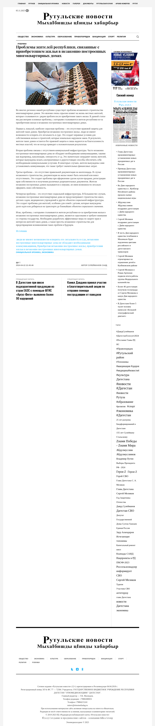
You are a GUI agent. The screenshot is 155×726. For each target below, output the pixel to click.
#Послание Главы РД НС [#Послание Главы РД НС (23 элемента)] (125, 342)
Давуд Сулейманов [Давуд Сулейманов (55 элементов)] (125, 506)
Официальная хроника (28, 252)
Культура (54, 659)
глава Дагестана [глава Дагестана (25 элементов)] (123, 597)
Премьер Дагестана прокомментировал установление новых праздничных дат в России (127, 174)
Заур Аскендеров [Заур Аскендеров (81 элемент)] (125, 532)
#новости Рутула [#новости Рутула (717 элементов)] (122, 395)
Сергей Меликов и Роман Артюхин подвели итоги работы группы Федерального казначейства (128, 276)
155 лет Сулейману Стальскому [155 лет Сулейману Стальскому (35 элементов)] (125, 434)
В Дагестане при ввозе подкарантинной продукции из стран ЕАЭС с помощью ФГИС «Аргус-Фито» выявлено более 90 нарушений (35, 290)
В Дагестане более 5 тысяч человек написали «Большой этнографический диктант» (127, 309)
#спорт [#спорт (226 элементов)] (131, 406)
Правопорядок (88, 659)
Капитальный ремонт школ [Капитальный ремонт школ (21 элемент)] (125, 547)
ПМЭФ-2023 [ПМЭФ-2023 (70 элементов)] (122, 562)
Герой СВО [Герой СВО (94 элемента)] (122, 476)
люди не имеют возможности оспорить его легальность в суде (51, 239)
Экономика (48, 252)
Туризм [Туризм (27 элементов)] (119, 584)
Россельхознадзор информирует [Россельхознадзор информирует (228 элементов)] (126, 569)
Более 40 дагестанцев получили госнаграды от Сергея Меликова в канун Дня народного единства (128, 292)
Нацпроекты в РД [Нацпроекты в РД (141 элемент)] (126, 558)
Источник (21, 230)
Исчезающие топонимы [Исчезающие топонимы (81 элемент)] (123, 538)
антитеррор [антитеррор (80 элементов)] (122, 593)
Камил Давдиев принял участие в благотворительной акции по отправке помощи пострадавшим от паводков (86, 288)
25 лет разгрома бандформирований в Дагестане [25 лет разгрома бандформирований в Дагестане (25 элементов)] (126, 424)
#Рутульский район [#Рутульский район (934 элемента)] (124, 355)
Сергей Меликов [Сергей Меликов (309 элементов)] (126, 579)
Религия (22, 662)
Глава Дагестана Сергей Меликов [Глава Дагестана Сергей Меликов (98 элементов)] (125, 491)
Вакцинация (106, 659)
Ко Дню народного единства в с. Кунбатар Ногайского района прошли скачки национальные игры (128, 191)
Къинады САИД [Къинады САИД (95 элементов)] (124, 553)
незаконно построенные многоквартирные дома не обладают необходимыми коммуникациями (57, 242)
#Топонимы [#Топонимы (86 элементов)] (122, 361)
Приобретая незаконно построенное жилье (61, 245)
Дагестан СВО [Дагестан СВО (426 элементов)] (125, 510)
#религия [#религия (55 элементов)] (121, 406)
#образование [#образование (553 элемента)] (124, 401)
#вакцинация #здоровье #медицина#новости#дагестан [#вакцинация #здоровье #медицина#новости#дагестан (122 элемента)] (132, 368)
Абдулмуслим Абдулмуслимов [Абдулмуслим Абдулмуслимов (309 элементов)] (125, 452)
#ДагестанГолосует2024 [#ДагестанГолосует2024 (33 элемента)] (127, 335)
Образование (70, 659)
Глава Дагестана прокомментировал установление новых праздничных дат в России (127, 158)
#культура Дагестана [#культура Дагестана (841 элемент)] (123, 377)
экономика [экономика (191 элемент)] (122, 610)
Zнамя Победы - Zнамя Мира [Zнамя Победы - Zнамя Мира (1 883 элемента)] (126, 443)
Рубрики (36, 662)
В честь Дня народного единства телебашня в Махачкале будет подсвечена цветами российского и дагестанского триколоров (128, 242)
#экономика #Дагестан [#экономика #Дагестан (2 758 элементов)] (124, 413)
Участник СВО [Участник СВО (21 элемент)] (123, 589)
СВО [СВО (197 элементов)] (119, 575)
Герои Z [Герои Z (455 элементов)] (121, 471)
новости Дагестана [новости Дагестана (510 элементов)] (122, 603)
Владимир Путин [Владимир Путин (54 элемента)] (124, 458)
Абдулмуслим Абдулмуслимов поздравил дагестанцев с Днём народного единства (128, 208)
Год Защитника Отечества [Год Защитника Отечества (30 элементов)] (123, 500)
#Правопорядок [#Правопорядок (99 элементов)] (124, 348)
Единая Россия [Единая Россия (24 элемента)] (123, 528)
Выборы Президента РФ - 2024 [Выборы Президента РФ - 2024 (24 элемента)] (125, 465)
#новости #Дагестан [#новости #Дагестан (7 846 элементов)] (124, 386)
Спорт (121, 659)
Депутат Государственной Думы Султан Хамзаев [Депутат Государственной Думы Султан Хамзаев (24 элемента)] (126, 519)
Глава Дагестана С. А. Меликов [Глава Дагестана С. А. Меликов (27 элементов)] (126, 482)
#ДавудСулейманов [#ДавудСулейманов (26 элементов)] (125, 331)
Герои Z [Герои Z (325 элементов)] (132, 471)
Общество (23, 659)
